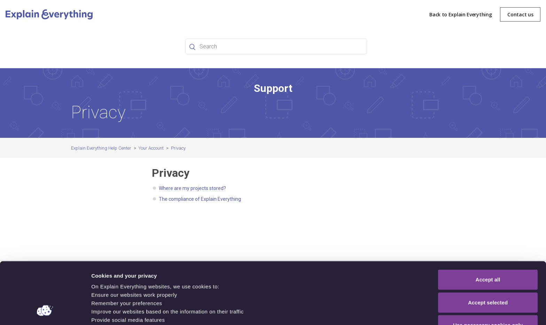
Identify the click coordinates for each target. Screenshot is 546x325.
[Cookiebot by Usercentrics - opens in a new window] (45, 311)
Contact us (520, 14)
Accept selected (488, 247)
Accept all (488, 224)
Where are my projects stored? (192, 188)
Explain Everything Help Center (101, 148)
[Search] (276, 46)
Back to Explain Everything (460, 14)
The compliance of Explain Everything (200, 199)
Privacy (178, 148)
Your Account (151, 148)
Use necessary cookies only (488, 270)
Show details (365, 311)
